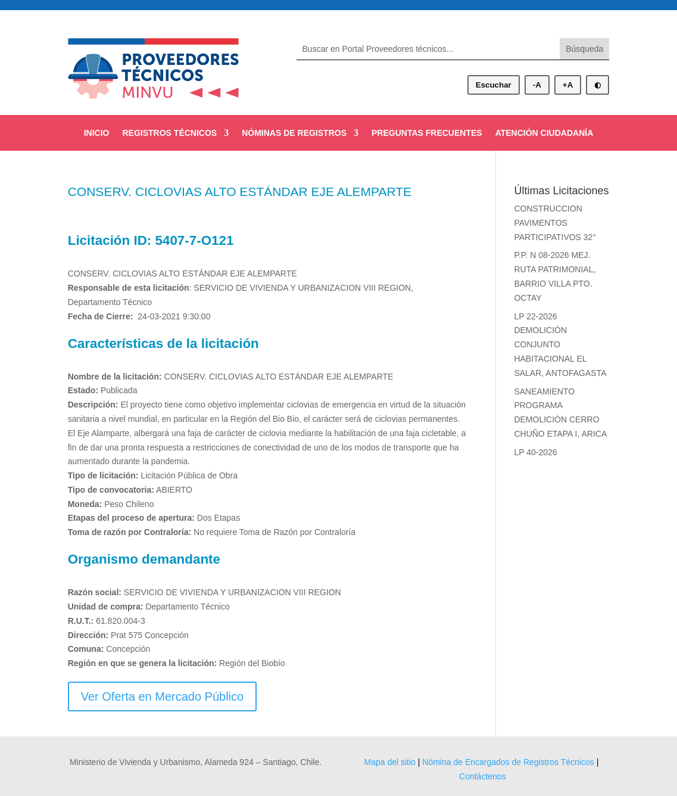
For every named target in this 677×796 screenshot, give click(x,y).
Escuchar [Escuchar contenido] (493, 84)
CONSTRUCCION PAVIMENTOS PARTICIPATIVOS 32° (555, 223)
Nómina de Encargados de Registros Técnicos (508, 762)
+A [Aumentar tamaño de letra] (568, 84)
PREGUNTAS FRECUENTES (427, 133)
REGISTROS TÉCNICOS (170, 133)
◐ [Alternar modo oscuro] (597, 84)
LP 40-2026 (535, 452)
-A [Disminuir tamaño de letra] (537, 84)
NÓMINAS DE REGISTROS (294, 133)
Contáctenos (482, 776)
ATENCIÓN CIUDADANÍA (544, 133)
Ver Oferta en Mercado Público (162, 696)
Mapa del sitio (389, 762)
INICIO (97, 133)
